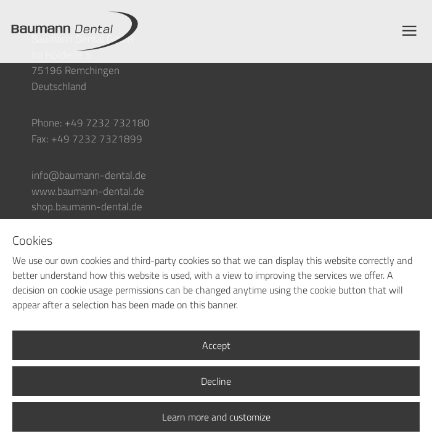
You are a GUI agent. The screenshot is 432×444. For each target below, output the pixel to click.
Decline (216, 381)
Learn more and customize (216, 416)
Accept (216, 345)
